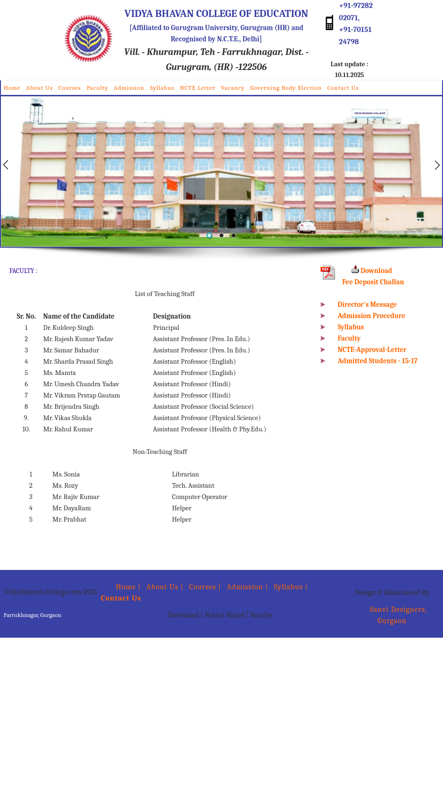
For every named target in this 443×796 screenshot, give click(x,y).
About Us (39, 87)
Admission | (247, 587)
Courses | (205, 587)
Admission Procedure (371, 316)
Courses (70, 87)
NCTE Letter (197, 87)
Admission (129, 87)
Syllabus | (291, 587)
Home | (121, 587)
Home (12, 87)
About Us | (164, 587)
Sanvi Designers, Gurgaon (392, 615)
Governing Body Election (285, 87)
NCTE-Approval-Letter (372, 349)
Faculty (97, 87)
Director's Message (367, 304)
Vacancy (233, 87)
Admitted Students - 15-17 (378, 361)
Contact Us (343, 87)
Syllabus (162, 87)
